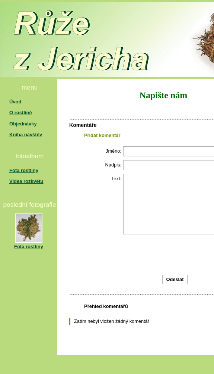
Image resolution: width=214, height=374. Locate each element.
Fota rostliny (23, 170)
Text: (116, 178)
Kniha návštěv (25, 134)
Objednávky (23, 124)
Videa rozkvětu (26, 181)
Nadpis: (113, 165)
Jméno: (113, 151)
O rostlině (20, 112)
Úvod (15, 102)
